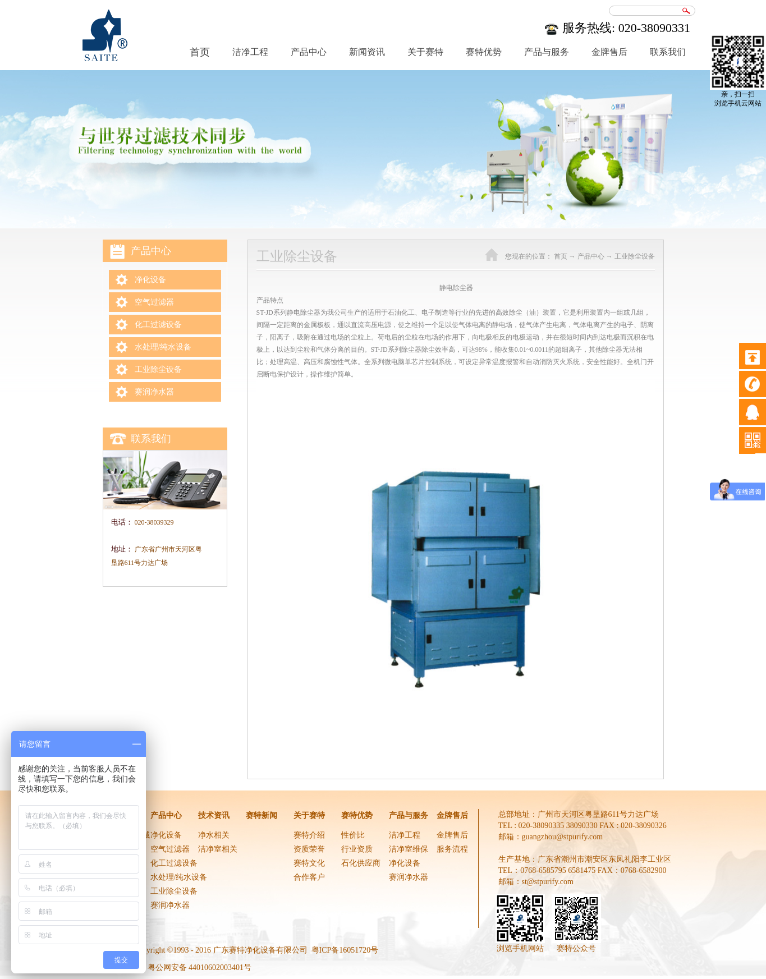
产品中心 (590, 256)
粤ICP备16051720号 (345, 950)
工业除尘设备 (634, 256)
